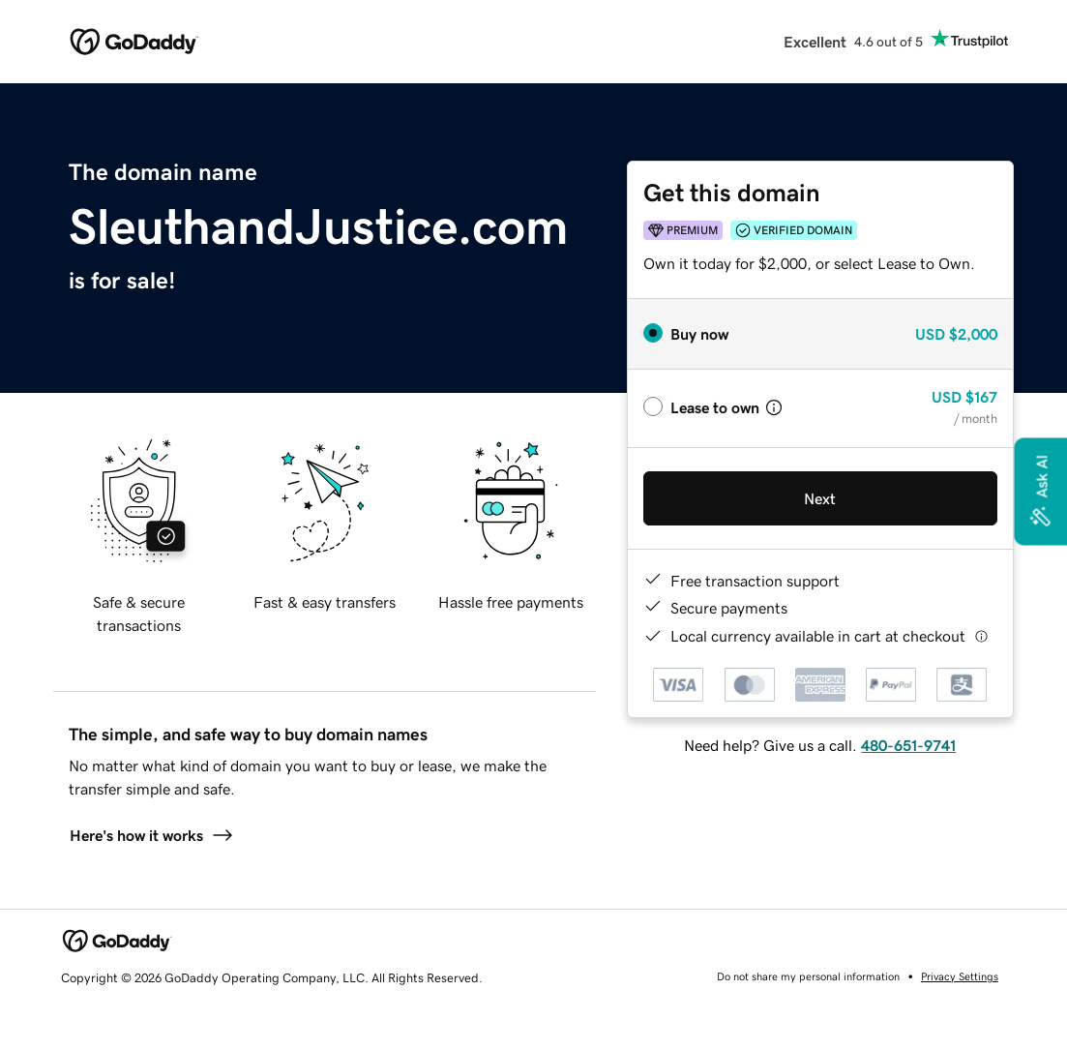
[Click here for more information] (981, 636)
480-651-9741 (908, 745)
